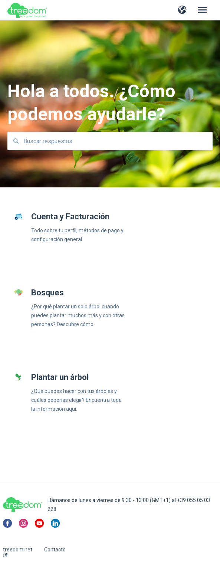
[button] (182, 10)
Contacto (55, 550)
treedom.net (17, 552)
